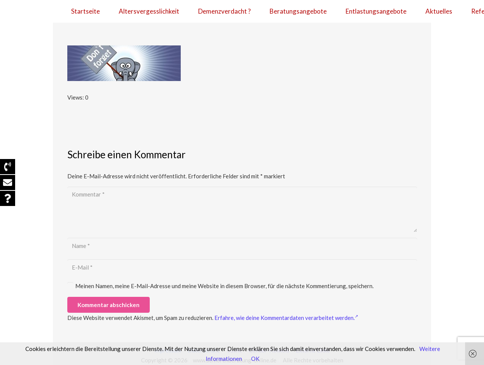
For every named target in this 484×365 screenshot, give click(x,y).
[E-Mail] (242, 267)
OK (255, 358)
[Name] (242, 246)
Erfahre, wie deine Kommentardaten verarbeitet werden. (286, 317)
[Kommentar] (242, 209)
